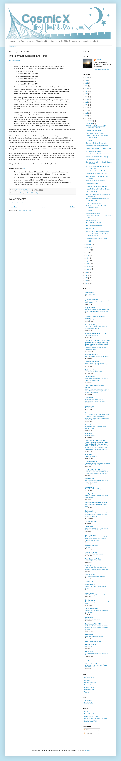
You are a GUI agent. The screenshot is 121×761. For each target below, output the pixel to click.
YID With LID (89, 651)
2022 (86, 86)
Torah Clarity (89, 634)
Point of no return (91, 552)
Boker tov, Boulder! (91, 354)
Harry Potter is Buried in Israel (95, 171)
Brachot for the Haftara (91, 335)
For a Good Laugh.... (92, 192)
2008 (86, 275)
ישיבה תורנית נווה (89, 678)
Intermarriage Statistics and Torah (96, 173)
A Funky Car (90, 228)
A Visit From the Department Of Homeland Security (96, 126)
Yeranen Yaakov (90, 644)
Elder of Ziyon (89, 413)
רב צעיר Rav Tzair (91, 663)
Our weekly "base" (90, 294)
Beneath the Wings (91, 325)
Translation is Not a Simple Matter (96, 143)
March (88, 263)
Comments (88, 733)
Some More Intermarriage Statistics (97, 146)
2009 (86, 272)
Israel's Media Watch (90, 721)
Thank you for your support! (93, 619)
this (23, 168)
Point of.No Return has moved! (94, 554)
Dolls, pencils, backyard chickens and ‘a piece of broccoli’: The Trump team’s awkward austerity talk (96, 390)
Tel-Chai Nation (90, 600)
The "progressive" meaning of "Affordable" (97, 356)
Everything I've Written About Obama (97, 231)
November (89, 123)
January (89, 269)
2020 (86, 91)
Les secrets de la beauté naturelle (95, 576)
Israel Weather (88, 703)
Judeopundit (89, 511)
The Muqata (89, 617)
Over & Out (88, 408)
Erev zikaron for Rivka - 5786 (93, 371)
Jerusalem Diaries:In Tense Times (96, 502)
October (89, 244)
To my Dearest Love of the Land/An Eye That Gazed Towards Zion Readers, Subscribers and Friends (96, 538)
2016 (86, 102)
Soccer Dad (89, 581)
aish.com (87, 680)
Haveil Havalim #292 (92, 159)
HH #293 (89, 140)
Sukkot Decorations (91, 456)
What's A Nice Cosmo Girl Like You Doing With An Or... (97, 136)
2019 (86, 94)
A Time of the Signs (91, 299)
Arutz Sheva (88, 700)
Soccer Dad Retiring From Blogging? (97, 157)
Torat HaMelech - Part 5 (93, 223)
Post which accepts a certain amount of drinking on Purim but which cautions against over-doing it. (96, 514)
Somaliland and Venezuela (93, 560)
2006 (86, 280)
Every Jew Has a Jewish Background (97, 154)
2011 (86, 116)
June (88, 255)
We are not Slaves (91, 220)
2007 (86, 278)
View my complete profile (101, 69)
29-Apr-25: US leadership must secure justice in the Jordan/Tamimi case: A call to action (96, 627)
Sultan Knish (89, 593)
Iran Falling (88, 646)
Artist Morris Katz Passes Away (95, 181)
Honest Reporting (91, 461)
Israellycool (89, 494)
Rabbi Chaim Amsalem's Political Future (98, 148)
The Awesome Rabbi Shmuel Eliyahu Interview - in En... (97, 199)
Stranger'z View (90, 585)
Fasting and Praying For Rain (95, 133)
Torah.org (87, 692)
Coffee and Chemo (91, 370)
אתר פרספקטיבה (90, 660)
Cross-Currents (90, 377)
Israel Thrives (89, 487)
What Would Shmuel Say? (93, 641)
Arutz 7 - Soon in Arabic (93, 203)
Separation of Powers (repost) (94, 636)
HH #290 (89, 210)
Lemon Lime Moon (91, 521)
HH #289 (89, 241)
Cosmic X (99, 59)
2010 (86, 118)
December (89, 121)
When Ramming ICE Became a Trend (96, 595)
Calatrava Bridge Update (93, 151)
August (88, 250)
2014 (86, 107)
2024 (86, 80)
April (88, 261)
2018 (86, 97)
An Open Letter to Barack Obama (96, 186)
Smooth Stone (89, 574)
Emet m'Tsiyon (90, 425)
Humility (87, 547)
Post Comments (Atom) (25, 210)
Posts (86, 730)
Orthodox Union (89, 690)
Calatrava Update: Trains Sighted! (96, 238)
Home (43, 207)
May (87, 258)
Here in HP (88, 454)
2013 (86, 110)
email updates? (89, 320)
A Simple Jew (89, 292)
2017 (86, 99)
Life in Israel (89, 526)
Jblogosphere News (92, 183)
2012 (86, 113)
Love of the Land (90, 535)
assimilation (27, 193)
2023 (86, 83)
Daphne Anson (90, 406)
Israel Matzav (89, 478)
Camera (86, 711)
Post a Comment (17, 203)
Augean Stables (90, 308)
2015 (86, 105)
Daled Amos (89, 397)
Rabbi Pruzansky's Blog (93, 559)
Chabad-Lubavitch (90, 682)
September (90, 247)
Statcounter (12, 46)
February (89, 266)
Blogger (87, 750)
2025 (86, 77)
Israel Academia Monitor (91, 716)
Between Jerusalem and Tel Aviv (95, 333)
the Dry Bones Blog (91, 608)
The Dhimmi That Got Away (93, 489)
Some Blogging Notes (93, 213)
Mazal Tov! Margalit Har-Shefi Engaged (98, 189)
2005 (86, 283)
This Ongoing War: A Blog (93, 624)
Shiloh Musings (90, 566)
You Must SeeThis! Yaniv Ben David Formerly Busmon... (97, 234)
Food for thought (15, 60)
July (87, 252)
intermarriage (35, 193)
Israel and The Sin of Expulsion (95, 470)
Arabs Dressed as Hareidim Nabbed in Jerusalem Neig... (98, 206)
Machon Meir (88, 685)
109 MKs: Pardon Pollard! (94, 226)
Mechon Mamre (89, 687)
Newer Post (13, 207)
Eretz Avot (88, 433)
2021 (86, 88)
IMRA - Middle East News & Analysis (95, 719)
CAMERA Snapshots (92, 361)
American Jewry (19, 193)
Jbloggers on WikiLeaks (93, 130)
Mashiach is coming (91, 545)
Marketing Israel (89, 435)
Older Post (71, 207)
